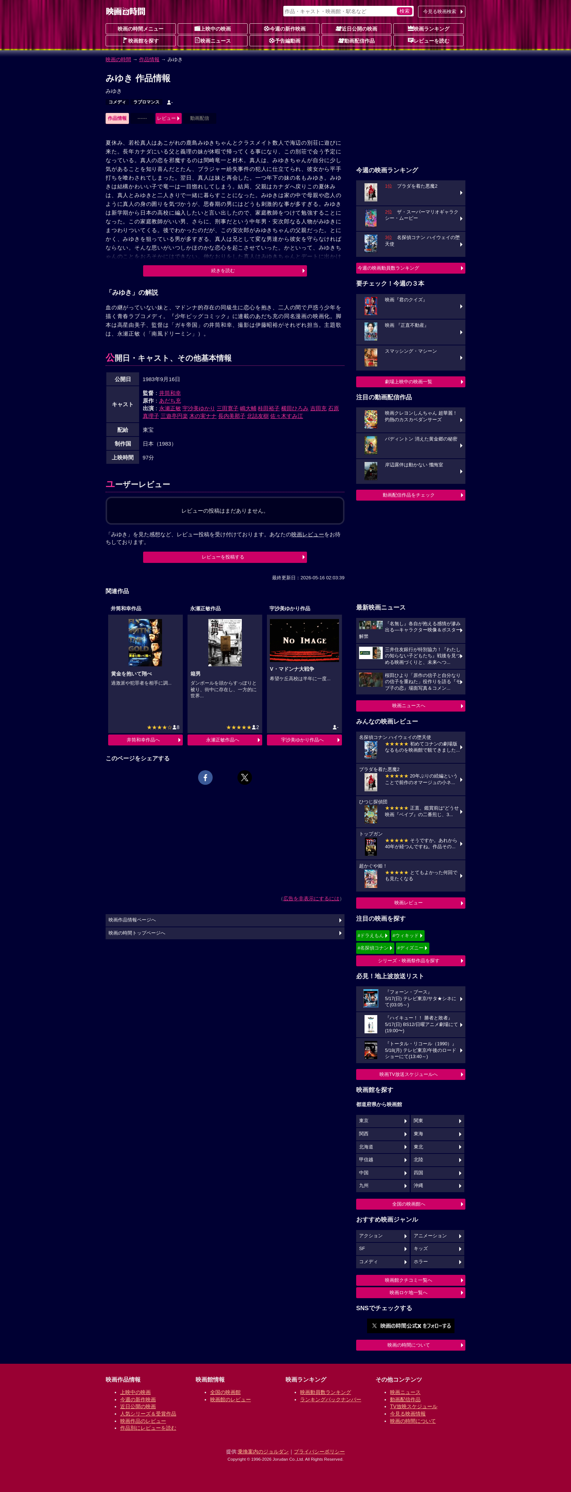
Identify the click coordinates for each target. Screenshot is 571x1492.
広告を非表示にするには (311, 898)
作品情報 (149, 59)
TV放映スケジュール (413, 1406)
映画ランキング (428, 28)
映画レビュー (408, 902)
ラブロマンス (146, 102)
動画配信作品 (356, 40)
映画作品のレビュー (143, 1421)
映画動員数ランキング (325, 1392)
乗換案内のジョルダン (263, 1451)
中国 (364, 1172)
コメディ (117, 102)
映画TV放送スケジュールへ (408, 1074)
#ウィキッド (406, 935)
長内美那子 (231, 416)
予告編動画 (284, 40)
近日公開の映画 (356, 28)
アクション (371, 1235)
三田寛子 (228, 408)
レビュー (166, 118)
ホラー (421, 1261)
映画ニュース (212, 40)
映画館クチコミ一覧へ (408, 1280)
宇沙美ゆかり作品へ (302, 740)
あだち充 (170, 401)
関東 (418, 1120)
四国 (418, 1172)
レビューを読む (428, 40)
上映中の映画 (212, 28)
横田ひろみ (294, 408)
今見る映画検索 (439, 11)
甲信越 (366, 1159)
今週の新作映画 (285, 28)
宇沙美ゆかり (198, 408)
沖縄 (418, 1185)
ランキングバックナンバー (330, 1399)
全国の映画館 (225, 1392)
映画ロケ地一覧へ (409, 1292)
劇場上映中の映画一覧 (408, 381)
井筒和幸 (170, 393)
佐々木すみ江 (286, 416)
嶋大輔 (248, 408)
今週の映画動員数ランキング (388, 268)
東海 (418, 1133)
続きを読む (223, 270)
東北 (418, 1147)
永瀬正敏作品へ (222, 740)
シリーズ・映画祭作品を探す (409, 960)
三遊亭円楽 (174, 416)
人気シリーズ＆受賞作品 (148, 1414)
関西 (364, 1133)
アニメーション (430, 1235)
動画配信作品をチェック (409, 495)
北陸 (418, 1159)
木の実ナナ (203, 416)
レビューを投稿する (223, 557)
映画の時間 (118, 59)
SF (362, 1248)
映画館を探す (140, 40)
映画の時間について (408, 1345)
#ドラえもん (371, 935)
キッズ (421, 1248)
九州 (364, 1185)
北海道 (366, 1147)
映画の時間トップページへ (137, 933)
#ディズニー (410, 948)
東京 (364, 1120)
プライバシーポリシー (319, 1451)
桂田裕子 (269, 408)
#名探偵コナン (373, 948)
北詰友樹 (258, 416)
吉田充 (318, 408)
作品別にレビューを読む (148, 1428)
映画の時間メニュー (141, 29)
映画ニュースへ (408, 705)
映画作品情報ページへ (132, 920)
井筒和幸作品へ (143, 740)
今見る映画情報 (408, 1414)
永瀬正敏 (170, 408)
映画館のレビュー (230, 1399)
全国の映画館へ (408, 1204)
